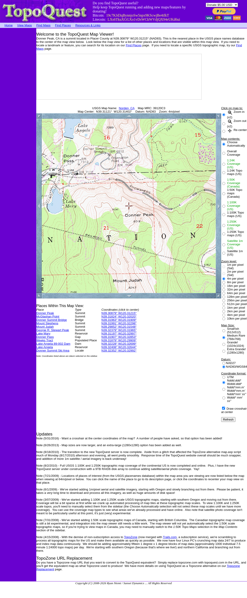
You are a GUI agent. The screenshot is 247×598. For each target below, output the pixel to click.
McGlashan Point (47, 316)
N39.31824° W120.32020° (119, 316)
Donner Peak (45, 313)
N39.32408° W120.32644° (119, 347)
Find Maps (43, 25)
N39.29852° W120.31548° (119, 326)
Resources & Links (87, 25)
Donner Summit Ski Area (52, 350)
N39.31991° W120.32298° (119, 323)
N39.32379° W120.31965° (119, 330)
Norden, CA (126, 108)
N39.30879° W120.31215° (119, 313)
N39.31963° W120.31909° (119, 320)
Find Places (63, 25)
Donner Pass (45, 337)
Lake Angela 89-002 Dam (53, 343)
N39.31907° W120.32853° (119, 337)
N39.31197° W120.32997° (119, 333)
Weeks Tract (44, 340)
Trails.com (170, 537)
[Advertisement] (18, 96)
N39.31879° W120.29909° (119, 340)
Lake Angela (44, 347)
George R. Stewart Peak (52, 330)
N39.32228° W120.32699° (119, 343)
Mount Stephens (47, 323)
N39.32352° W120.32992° (119, 350)
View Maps (24, 25)
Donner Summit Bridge (51, 320)
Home (9, 25)
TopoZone (130, 537)
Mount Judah (45, 326)
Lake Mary (43, 333)
